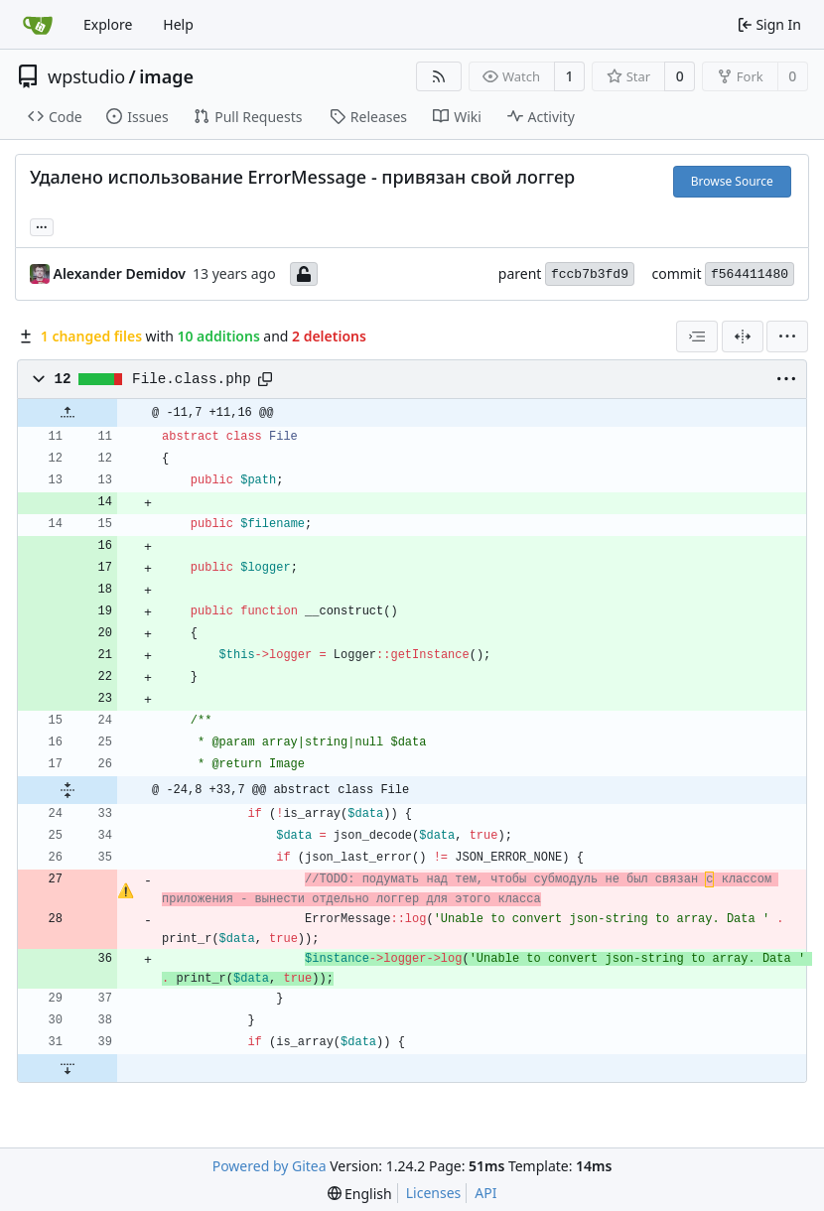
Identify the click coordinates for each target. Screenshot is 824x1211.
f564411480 (749, 274)
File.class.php (191, 379)
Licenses (434, 1192)
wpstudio (86, 76)
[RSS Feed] (439, 76)
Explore (107, 24)
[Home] (38, 25)
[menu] (787, 336)
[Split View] (742, 336)
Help (178, 24)
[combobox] (697, 336)
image (166, 76)
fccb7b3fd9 (589, 274)
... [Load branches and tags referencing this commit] (42, 225)
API (485, 1192)
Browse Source (732, 181)
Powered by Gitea (269, 1165)
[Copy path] (265, 379)
